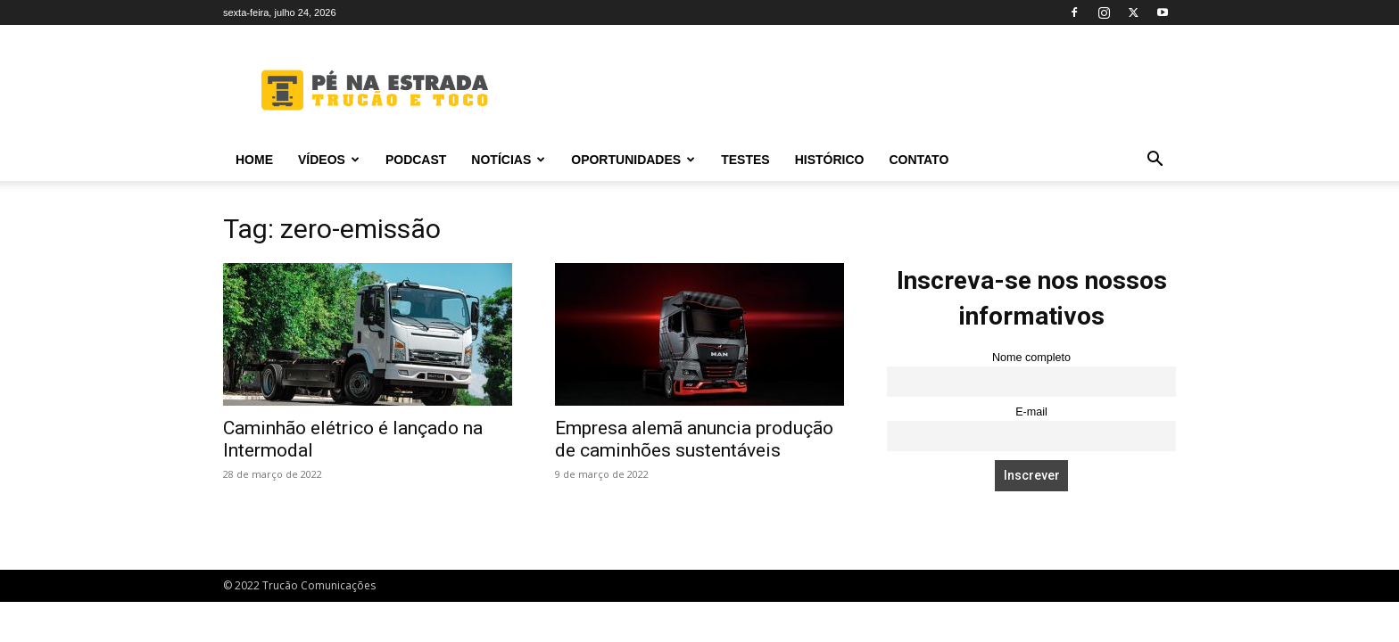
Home (254, 159)
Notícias (508, 159)
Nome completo (1031, 357)
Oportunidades (633, 159)
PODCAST (415, 159)
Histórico (830, 159)
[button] (1154, 160)
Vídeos (329, 159)
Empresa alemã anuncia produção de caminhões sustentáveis (694, 439)
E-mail (1031, 412)
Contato (918, 159)
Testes (745, 159)
